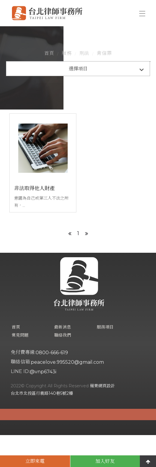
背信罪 (104, 69)
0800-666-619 (52, 384)
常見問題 (20, 367)
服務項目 (105, 359)
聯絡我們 (62, 367)
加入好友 (105, 461)
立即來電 (35, 461)
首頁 (49, 69)
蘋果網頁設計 (102, 417)
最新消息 (62, 359)
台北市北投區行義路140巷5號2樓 (42, 425)
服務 (67, 69)
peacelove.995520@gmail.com (67, 394)
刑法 (84, 69)
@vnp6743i (43, 403)
